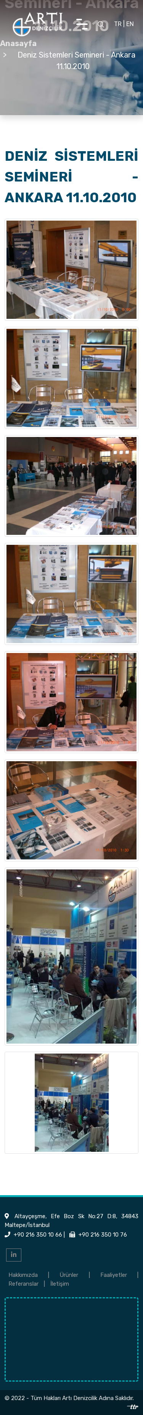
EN (130, 24)
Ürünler (68, 1275)
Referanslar (23, 1283)
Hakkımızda (23, 1275)
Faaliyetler (113, 1275)
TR (118, 24)
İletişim (59, 1283)
